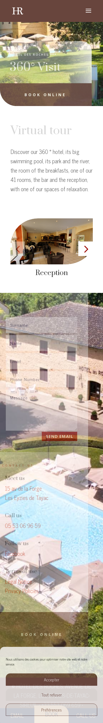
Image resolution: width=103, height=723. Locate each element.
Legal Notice (15, 581)
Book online (42, 94)
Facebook (12, 553)
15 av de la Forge (20, 488)
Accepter (51, 679)
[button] (17, 249)
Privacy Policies (19, 590)
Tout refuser (51, 694)
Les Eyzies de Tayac (23, 497)
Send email (56, 436)
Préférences (51, 709)
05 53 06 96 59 (20, 525)
